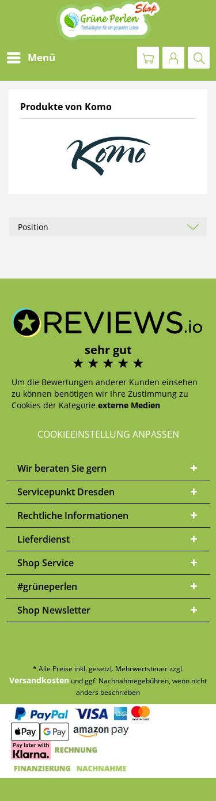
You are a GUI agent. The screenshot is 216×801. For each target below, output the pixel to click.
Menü (31, 56)
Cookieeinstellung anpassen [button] (108, 434)
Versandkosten (39, 680)
